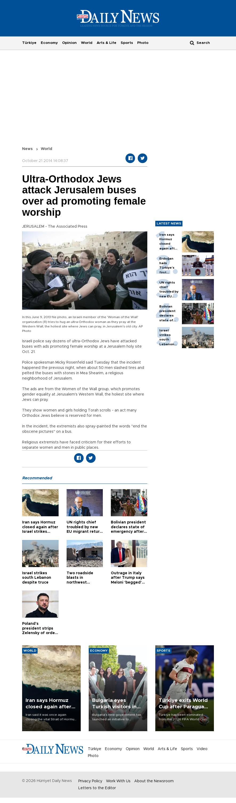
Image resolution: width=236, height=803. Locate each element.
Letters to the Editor (97, 788)
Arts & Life (106, 43)
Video (202, 749)
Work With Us (118, 781)
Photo (142, 43)
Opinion (69, 43)
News (27, 149)
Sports (127, 43)
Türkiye (29, 43)
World (86, 43)
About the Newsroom (154, 781)
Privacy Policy (90, 781)
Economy (49, 43)
